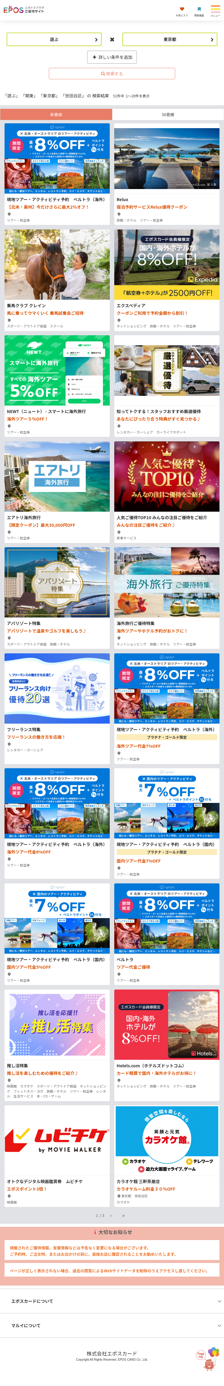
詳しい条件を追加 (112, 57)
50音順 (168, 114)
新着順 (56, 114)
